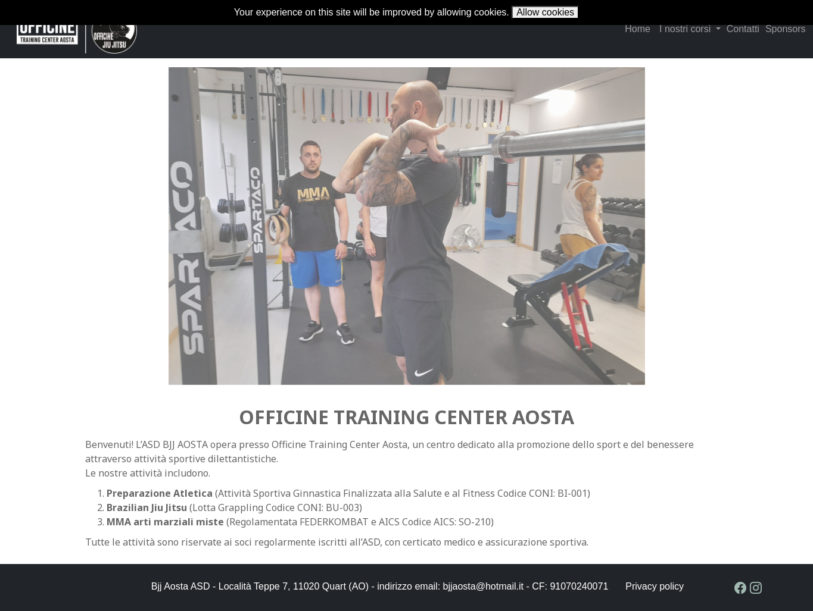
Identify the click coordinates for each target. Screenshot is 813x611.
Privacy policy (654, 586)
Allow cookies (545, 12)
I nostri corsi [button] (686, 29)
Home (637, 29)
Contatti (743, 29)
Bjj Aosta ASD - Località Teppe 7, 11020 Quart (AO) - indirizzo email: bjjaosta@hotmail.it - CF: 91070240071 (379, 586)
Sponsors (785, 29)
